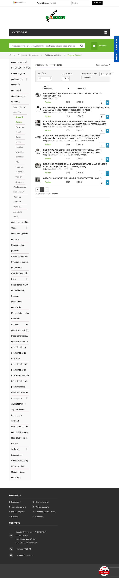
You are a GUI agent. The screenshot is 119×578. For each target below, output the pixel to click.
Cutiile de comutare (17, 199)
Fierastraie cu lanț (20, 129)
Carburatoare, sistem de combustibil (17, 84)
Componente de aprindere (18, 99)
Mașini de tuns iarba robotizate (20, 316)
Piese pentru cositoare (16, 418)
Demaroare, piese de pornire (19, 236)
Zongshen (20, 182)
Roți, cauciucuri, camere (18, 441)
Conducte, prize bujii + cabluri (19, 189)
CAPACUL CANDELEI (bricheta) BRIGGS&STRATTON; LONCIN (72, 178)
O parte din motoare (20, 330)
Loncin (18, 142)
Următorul (17, 207)
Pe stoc (88, 77)
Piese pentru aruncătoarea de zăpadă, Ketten (18, 404)
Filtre (13, 279)
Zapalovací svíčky (17, 214)
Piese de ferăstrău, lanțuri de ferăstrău (19, 339)
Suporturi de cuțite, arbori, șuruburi (19, 463)
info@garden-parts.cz (24, 555)
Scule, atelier (17, 455)
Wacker (19, 177)
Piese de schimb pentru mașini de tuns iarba (18, 353)
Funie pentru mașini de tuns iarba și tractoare (19, 290)
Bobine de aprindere (17, 109)
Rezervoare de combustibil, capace (19, 429)
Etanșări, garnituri (19, 273)
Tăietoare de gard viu (20, 169)
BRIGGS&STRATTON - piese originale (20, 71)
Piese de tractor (18, 392)
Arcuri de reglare (18, 62)
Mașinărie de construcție (16, 304)
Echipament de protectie (17, 248)
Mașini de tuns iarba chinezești (20, 152)
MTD (17, 162)
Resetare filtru (107, 74)
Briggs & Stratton (19, 119)
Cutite (13, 228)
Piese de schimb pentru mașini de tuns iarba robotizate (20, 370)
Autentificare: (43, 3)
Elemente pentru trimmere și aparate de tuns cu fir (19, 262)
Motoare (14, 324)
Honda (18, 137)
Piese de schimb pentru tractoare (18, 384)
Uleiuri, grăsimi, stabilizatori (18, 475)
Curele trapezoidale (19, 222)
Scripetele (15, 449)
